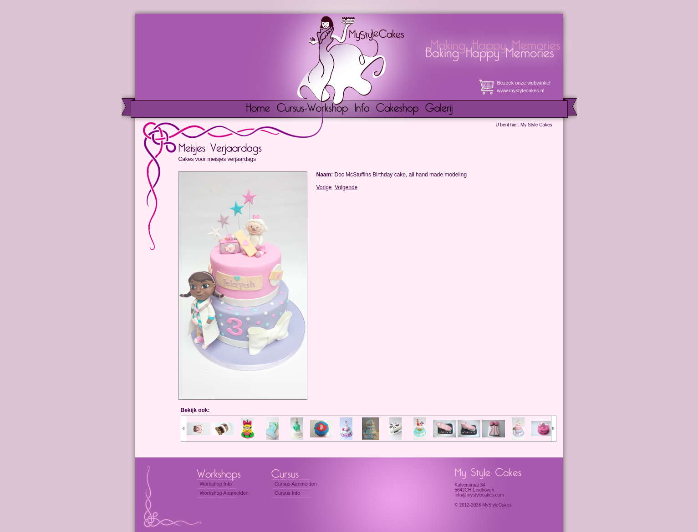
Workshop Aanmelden (224, 493)
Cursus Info (287, 493)
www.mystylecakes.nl (521, 90)
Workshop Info (216, 484)
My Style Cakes (536, 124)
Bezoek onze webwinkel (523, 82)
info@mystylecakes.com (479, 494)
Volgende (346, 187)
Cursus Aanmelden (296, 484)
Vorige (324, 187)
